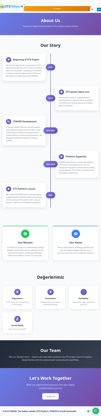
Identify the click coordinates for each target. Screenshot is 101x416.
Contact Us (50, 396)
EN (99, 9)
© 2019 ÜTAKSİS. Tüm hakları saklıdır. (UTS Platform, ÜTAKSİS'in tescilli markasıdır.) (40, 411)
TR (92, 9)
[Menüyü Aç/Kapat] (22, 6)
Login (57, 8)
